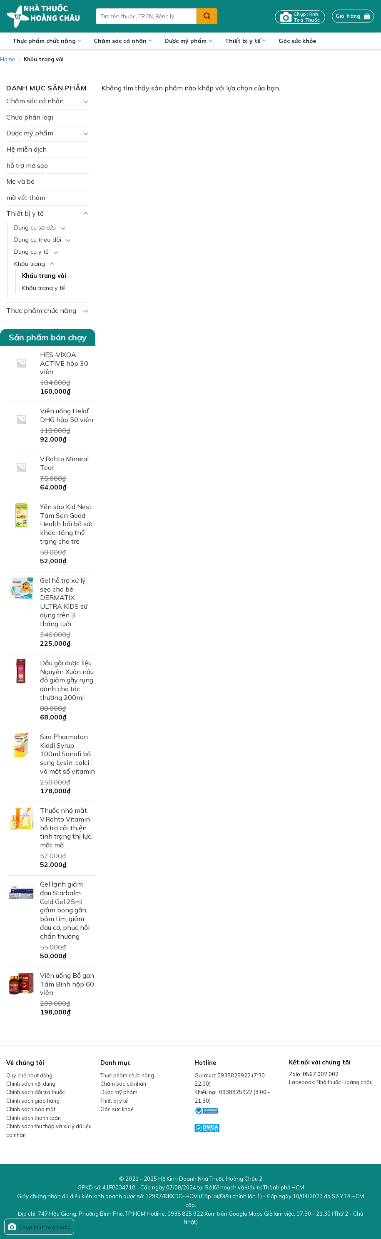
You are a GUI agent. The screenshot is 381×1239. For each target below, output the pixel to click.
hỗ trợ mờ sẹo (27, 165)
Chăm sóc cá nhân (123, 41)
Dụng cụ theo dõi (37, 239)
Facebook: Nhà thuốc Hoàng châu (331, 1082)
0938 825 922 (185, 1213)
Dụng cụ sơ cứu (35, 227)
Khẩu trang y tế (43, 288)
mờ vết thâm (25, 197)
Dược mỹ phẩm (188, 41)
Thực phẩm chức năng (46, 41)
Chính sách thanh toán (33, 1117)
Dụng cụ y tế (31, 251)
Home (7, 59)
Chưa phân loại (29, 117)
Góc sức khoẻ (117, 1109)
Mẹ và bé (20, 181)
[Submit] (207, 16)
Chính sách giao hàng (33, 1100)
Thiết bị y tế (245, 41)
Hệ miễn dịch (26, 149)
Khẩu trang (29, 263)
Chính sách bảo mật (30, 1109)
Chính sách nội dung (30, 1083)
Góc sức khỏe (297, 41)
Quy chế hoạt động (29, 1075)
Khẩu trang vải (44, 276)
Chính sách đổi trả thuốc (35, 1092)
